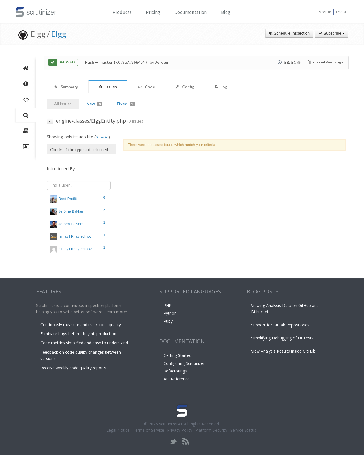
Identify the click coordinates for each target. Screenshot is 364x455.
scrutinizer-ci (170, 424)
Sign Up (325, 12)
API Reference (177, 379)
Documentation (190, 12)
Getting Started (177, 355)
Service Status (243, 430)
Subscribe (331, 33)
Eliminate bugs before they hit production (78, 333)
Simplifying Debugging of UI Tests (282, 338)
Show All (102, 137)
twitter (173, 441)
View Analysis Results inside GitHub (283, 351)
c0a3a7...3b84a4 (130, 62)
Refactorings (175, 371)
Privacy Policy (179, 430)
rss (185, 441)
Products (122, 12)
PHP (167, 305)
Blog (225, 12)
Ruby (168, 321)
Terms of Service (148, 430)
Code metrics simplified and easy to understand (84, 342)
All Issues (63, 103)
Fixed (126, 103)
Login (341, 12)
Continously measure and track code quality (80, 324)
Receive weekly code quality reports (73, 367)
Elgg (58, 34)
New (94, 103)
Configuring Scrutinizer (184, 363)
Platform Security (211, 430)
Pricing (153, 12)
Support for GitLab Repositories (280, 325)
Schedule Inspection (289, 33)
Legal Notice (118, 430)
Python (170, 313)
